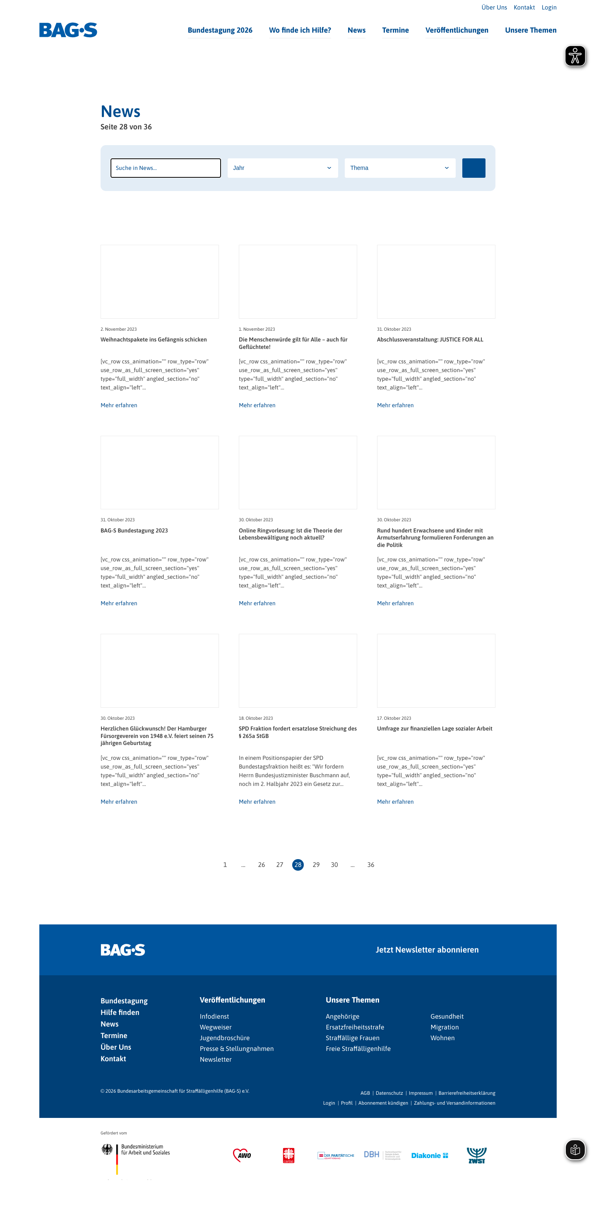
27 (279, 865)
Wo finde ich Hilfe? (300, 30)
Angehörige (342, 1016)
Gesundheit (447, 1016)
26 (261, 865)
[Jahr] (283, 168)
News (356, 30)
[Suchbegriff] (166, 168)
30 (334, 865)
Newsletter (216, 1059)
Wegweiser (216, 1027)
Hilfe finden (120, 1012)
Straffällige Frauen (353, 1038)
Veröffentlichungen (456, 30)
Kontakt (524, 7)
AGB (365, 1093)
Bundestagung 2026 (220, 30)
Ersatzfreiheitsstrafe (355, 1027)
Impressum (421, 1093)
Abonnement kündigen (383, 1103)
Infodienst (214, 1016)
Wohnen (442, 1038)
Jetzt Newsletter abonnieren (427, 950)
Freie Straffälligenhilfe (358, 1049)
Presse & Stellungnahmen (237, 1049)
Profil (347, 1103)
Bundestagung (124, 1000)
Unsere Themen (531, 30)
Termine (395, 30)
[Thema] (400, 168)
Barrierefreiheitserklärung (467, 1093)
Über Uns (494, 7)
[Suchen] (473, 168)
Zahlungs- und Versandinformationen (454, 1103)
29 (316, 865)
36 (370, 865)
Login (549, 7)
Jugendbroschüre (225, 1038)
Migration (444, 1027)
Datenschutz (389, 1093)
